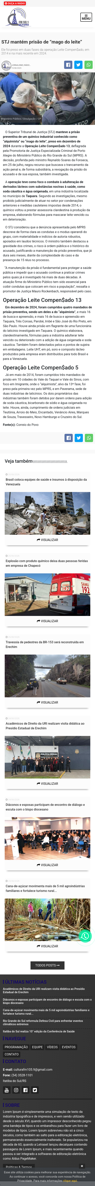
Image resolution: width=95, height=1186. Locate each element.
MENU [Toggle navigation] (86, 17)
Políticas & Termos (19, 1167)
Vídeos (52, 1047)
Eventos (68, 1047)
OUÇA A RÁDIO (15, 3)
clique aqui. (70, 1180)
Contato (12, 1054)
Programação (16, 1047)
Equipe (37, 1047)
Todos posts (47, 965)
